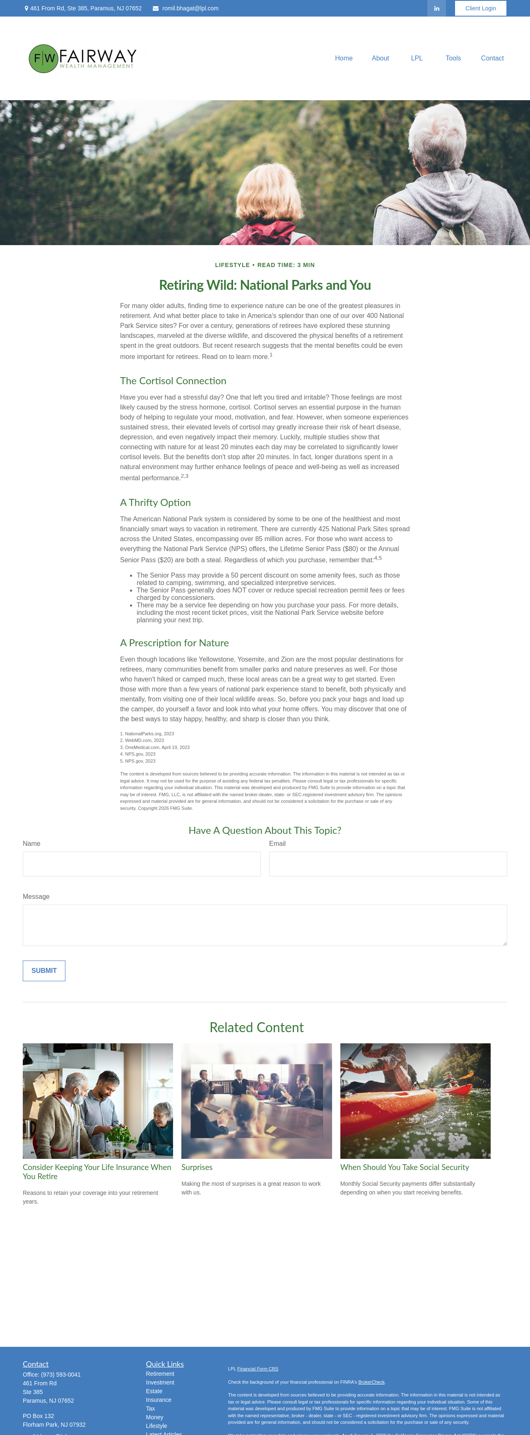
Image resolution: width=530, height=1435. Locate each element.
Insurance (158, 1399)
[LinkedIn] (436, 8)
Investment (160, 1382)
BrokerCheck (371, 1382)
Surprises (196, 1167)
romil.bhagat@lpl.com (185, 8)
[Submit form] (44, 971)
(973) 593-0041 (61, 1374)
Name (32, 843)
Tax (150, 1408)
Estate (154, 1391)
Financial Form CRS (257, 1368)
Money (155, 1417)
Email (277, 843)
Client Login (480, 8)
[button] (344, 58)
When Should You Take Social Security (405, 1167)
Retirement (160, 1373)
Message (36, 896)
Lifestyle (156, 1426)
